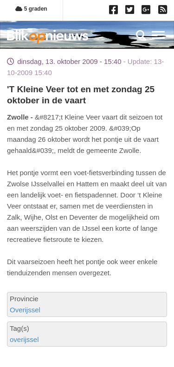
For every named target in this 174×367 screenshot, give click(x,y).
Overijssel (25, 310)
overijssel (24, 339)
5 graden (31, 9)
